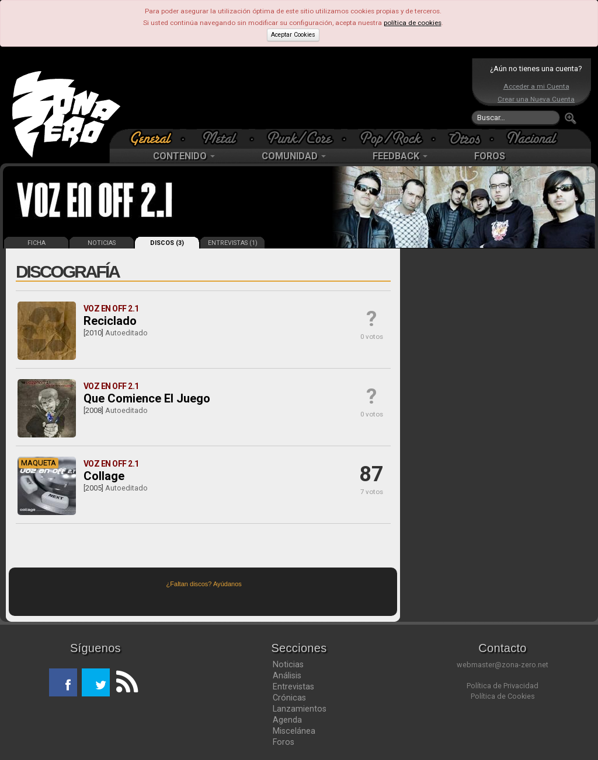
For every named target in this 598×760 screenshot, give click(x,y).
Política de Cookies (503, 696)
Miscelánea (294, 731)
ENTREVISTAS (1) (233, 243)
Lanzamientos (299, 708)
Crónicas (289, 697)
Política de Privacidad (502, 685)
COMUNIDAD (294, 156)
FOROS (489, 156)
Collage (104, 476)
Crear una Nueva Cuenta (536, 99)
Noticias (288, 664)
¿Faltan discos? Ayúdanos (204, 583)
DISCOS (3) (167, 243)
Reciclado (110, 320)
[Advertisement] (296, 93)
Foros (283, 742)
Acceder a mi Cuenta (536, 86)
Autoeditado (126, 332)
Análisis (287, 675)
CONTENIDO (184, 156)
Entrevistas (293, 686)
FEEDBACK (400, 156)
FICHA (36, 243)
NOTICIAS (102, 243)
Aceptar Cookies (293, 34)
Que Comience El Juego (147, 398)
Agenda (287, 719)
